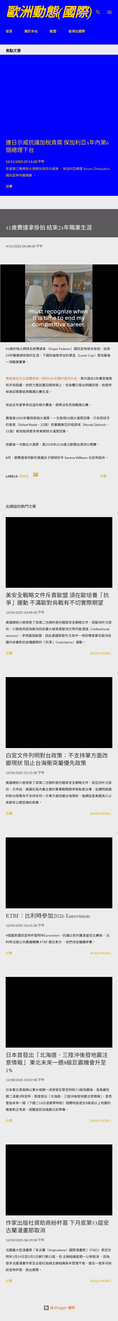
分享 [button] (9, 186)
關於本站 (31, 31)
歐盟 (53, 31)
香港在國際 (76, 31)
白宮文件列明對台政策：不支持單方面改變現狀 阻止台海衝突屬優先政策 (57, 759)
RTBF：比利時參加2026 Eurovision (48, 915)
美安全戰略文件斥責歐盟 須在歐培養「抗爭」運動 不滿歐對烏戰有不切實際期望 (57, 599)
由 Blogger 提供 (59, 1307)
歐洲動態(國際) (49, 12)
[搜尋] (98, 8)
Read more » (101, 653)
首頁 (9, 31)
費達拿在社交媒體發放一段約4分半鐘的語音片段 (41, 378)
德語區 (24, 476)
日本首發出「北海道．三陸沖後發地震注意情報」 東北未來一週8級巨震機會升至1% (57, 1062)
